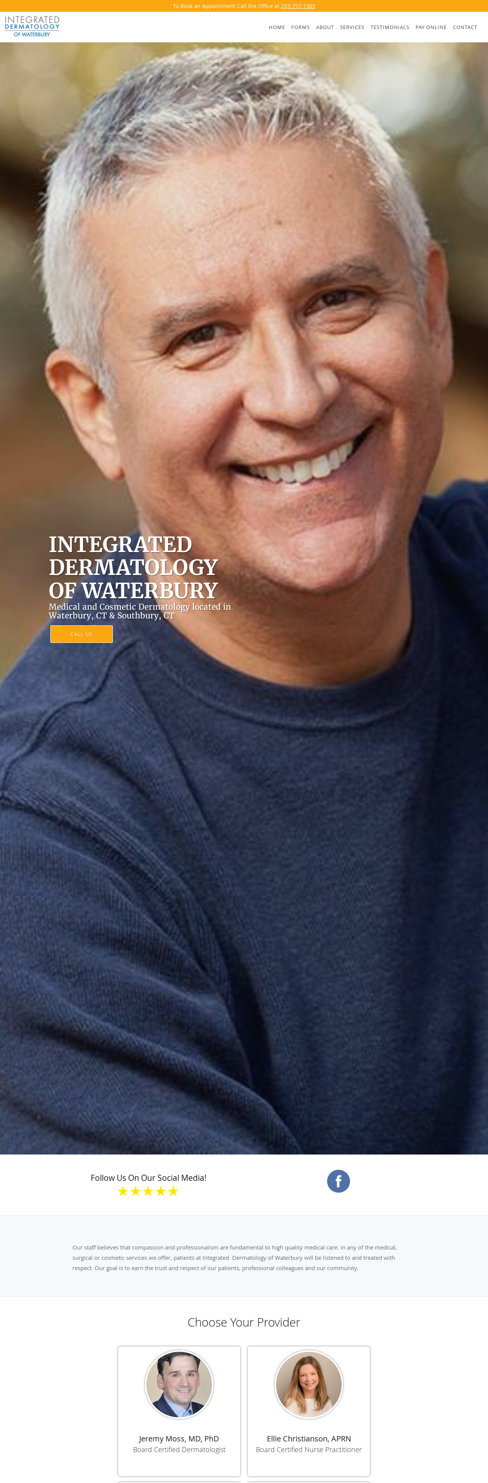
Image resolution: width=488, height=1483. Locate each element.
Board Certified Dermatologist (179, 1449)
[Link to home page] (30, 26)
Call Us (82, 634)
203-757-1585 (298, 6)
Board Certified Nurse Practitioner (309, 1449)
